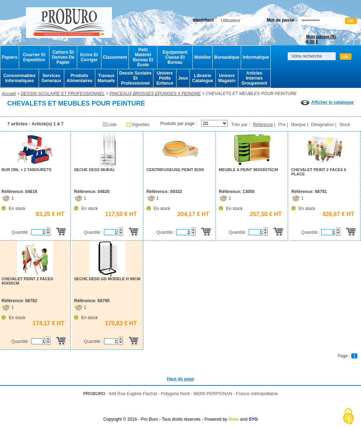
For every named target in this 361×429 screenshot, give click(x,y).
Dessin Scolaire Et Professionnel (135, 78)
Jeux (183, 78)
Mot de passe (280, 20)
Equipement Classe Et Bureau (174, 57)
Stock (344, 124)
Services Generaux (51, 78)
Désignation (322, 124)
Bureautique (226, 57)
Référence (263, 124)
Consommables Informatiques (19, 78)
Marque (298, 124)
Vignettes (137, 125)
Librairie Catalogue (202, 78)
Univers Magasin (226, 78)
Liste (109, 125)
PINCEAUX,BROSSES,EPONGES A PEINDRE (155, 93)
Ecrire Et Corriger (89, 57)
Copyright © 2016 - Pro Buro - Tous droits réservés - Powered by (165, 419)
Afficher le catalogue (327, 102)
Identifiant (203, 20)
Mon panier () (321, 39)
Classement (115, 57)
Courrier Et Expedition (34, 57)
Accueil (9, 93)
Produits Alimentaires (79, 78)
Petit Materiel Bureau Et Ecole (143, 57)
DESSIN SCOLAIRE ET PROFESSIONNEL (63, 93)
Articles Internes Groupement (254, 78)
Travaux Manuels (106, 78)
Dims (234, 419)
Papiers (9, 57)
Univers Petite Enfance (164, 78)
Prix (282, 124)
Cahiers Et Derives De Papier (63, 57)
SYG (253, 419)
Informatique (256, 57)
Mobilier (202, 57)
